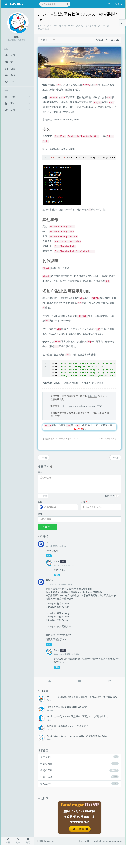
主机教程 (44, 28)
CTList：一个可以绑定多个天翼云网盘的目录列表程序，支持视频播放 (82, 697)
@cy (56, 569)
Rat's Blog (92, 396)
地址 (40, 513)
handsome (117, 840)
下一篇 (115, 457)
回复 (48, 556)
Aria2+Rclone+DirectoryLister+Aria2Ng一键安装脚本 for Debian (77, 735)
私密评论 (109, 495)
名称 (41, 501)
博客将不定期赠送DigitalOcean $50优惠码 (67, 706)
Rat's (42, 25)
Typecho (95, 840)
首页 (44, 40)
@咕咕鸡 (58, 658)
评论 (41, 472)
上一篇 (43, 457)
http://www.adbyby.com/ (66, 119)
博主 (62, 561)
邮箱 (84, 501)
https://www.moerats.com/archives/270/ (82, 406)
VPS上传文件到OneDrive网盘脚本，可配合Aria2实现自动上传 (77, 716)
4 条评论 (91, 25)
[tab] (49, 681)
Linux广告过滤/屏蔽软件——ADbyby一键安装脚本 (79, 382)
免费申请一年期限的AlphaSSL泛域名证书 (67, 726)
